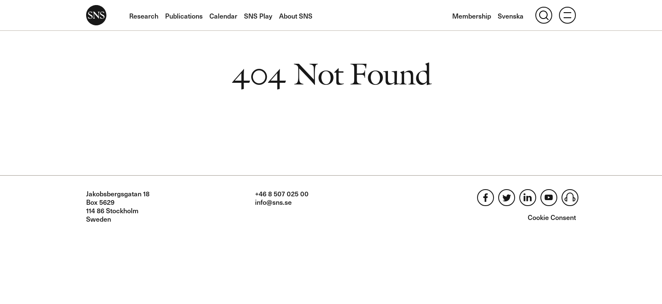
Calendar (223, 16)
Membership (471, 16)
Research (143, 16)
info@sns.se (273, 202)
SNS (96, 15)
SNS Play (258, 16)
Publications (184, 16)
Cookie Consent (552, 217)
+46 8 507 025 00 (282, 193)
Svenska (511, 16)
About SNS (295, 16)
